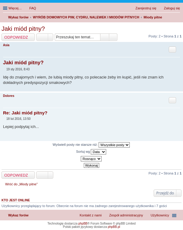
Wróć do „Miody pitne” (21, 184)
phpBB (82, 223)
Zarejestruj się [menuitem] (146, 8)
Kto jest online (16, 200)
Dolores (8, 95)
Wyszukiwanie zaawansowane (113, 37)
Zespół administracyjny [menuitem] (126, 215)
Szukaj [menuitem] (178, 17)
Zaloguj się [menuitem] (172, 8)
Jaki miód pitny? (23, 28)
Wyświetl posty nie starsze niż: (91, 145)
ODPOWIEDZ (16, 37)
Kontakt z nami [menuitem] (91, 215)
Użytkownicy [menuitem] (160, 215)
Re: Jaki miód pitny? (25, 112)
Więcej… (15, 8)
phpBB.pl (114, 226)
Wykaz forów (18, 215)
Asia (6, 45)
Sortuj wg (91, 152)
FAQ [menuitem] (32, 8)
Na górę (178, 88)
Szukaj (104, 37)
